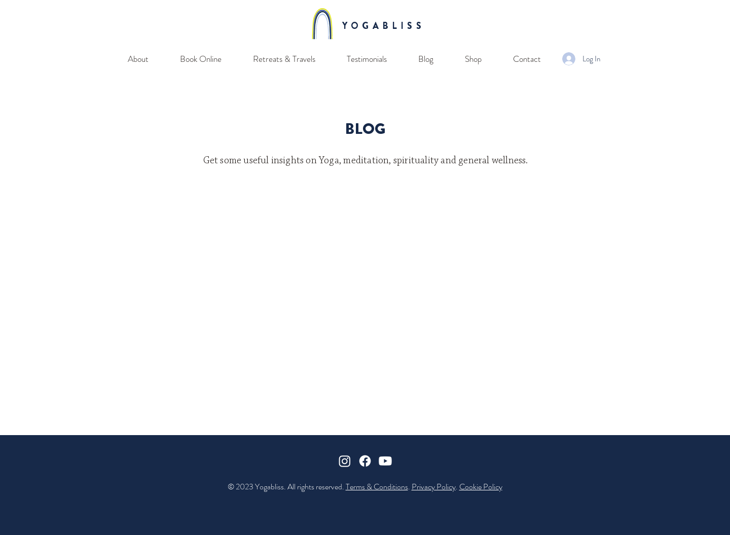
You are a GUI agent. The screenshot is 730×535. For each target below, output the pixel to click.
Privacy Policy (434, 486)
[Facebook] (365, 461)
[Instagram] (344, 461)
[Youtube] (385, 461)
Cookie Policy (480, 486)
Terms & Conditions (377, 486)
